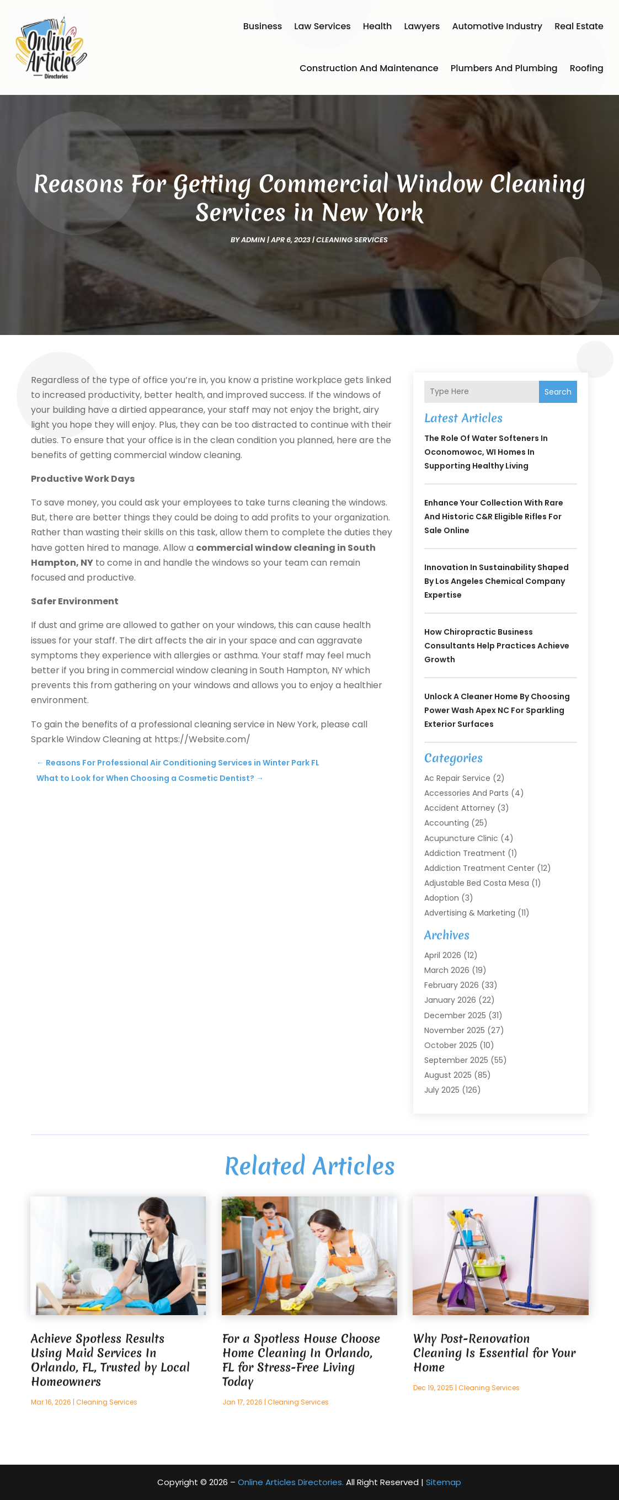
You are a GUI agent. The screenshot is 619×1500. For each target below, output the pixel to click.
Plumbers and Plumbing (504, 68)
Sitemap (443, 1482)
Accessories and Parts (466, 793)
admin (253, 240)
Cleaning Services (352, 240)
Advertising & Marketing (469, 912)
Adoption (441, 897)
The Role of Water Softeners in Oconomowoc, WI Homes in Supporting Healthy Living (486, 452)
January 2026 (450, 1000)
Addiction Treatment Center (479, 868)
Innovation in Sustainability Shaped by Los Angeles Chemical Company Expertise (496, 581)
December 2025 (455, 1015)
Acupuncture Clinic (461, 838)
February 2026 (451, 985)
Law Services (322, 26)
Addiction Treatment (464, 853)
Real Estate (579, 26)
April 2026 (442, 955)
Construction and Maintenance (369, 68)
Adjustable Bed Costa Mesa (476, 883)
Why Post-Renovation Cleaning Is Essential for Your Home (494, 1353)
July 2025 (442, 1089)
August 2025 (448, 1075)
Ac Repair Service (457, 778)
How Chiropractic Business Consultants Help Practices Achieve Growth (496, 645)
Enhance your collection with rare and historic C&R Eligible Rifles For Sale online (493, 516)
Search (558, 391)
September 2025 (456, 1060)
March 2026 (446, 970)
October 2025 (450, 1045)
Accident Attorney (459, 807)
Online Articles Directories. (291, 1482)
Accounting (446, 822)
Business (262, 26)
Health (377, 26)
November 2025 (454, 1030)
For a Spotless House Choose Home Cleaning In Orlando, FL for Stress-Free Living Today (301, 1360)
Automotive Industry (497, 26)
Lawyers (422, 26)
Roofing (587, 68)
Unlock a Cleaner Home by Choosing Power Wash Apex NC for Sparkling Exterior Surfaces (497, 710)
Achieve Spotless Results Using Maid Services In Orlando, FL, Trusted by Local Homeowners (110, 1360)
